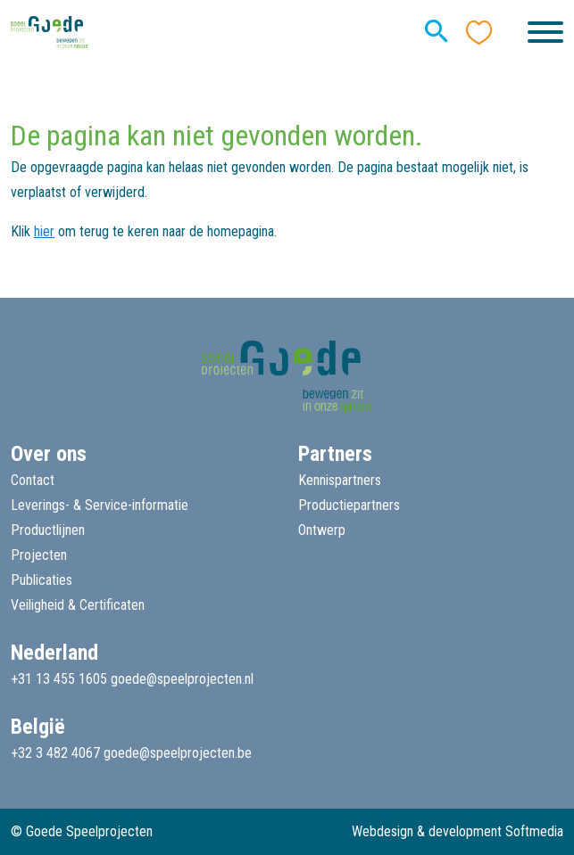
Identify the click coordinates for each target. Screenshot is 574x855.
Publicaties (41, 579)
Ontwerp (321, 530)
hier (44, 231)
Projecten (39, 555)
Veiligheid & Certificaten (78, 604)
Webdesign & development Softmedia (457, 831)
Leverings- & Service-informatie (99, 505)
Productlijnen (48, 530)
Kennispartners (339, 480)
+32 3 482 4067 (55, 752)
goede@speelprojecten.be (178, 752)
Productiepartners (349, 505)
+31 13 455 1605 (59, 678)
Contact (32, 480)
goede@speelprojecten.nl (182, 678)
